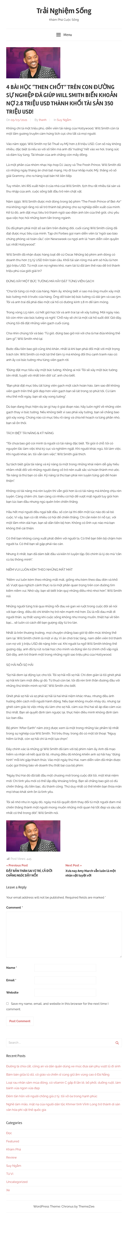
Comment (14, 907)
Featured (12, 1141)
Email (11, 980)
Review (11, 1157)
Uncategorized (17, 1182)
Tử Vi (9, 1174)
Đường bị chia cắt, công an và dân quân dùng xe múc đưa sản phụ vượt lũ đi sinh (63, 1066)
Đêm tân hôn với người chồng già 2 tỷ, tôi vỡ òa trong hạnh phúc (51, 1096)
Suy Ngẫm (64, 120)
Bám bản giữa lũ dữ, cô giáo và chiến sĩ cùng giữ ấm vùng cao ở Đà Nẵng (58, 1074)
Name (11, 968)
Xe (8, 1190)
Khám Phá (13, 1149)
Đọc (9, 1133)
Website (12, 992)
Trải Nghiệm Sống (64, 10)
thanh (42, 120)
